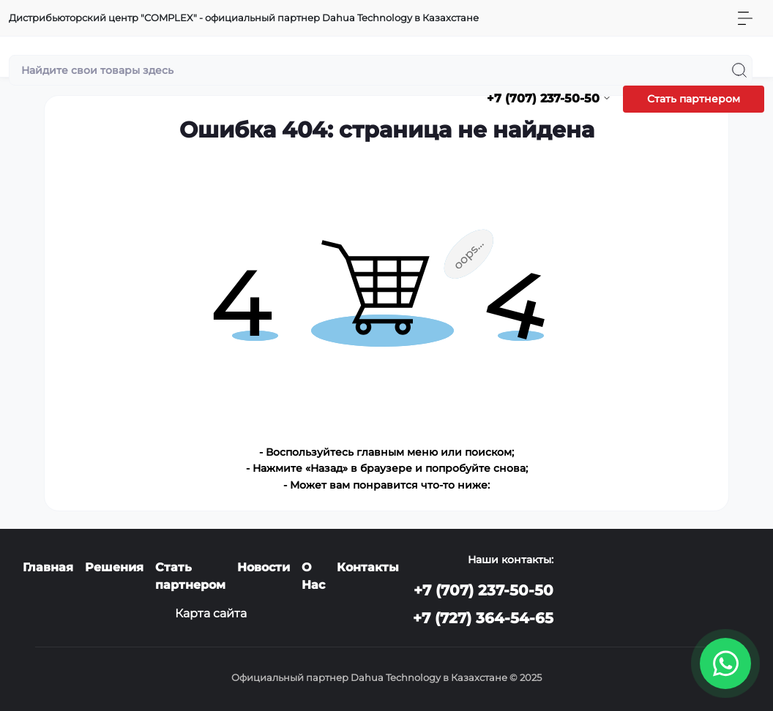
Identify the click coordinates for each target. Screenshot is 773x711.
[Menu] (745, 18)
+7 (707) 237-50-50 (483, 590)
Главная (48, 567)
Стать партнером (693, 98)
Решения (114, 567)
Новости (263, 567)
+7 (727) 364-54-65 (483, 618)
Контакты (368, 567)
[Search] (739, 70)
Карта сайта (211, 613)
